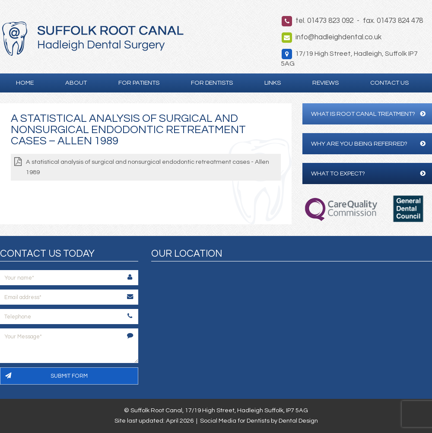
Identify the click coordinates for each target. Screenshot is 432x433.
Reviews (325, 83)
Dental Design (298, 420)
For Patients (138, 83)
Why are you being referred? (368, 143)
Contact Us (389, 83)
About (76, 83)
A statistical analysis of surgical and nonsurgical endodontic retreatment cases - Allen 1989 (147, 167)
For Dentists (212, 83)
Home (25, 83)
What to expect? (368, 173)
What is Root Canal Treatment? (368, 114)
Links (272, 83)
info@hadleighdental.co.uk (338, 37)
